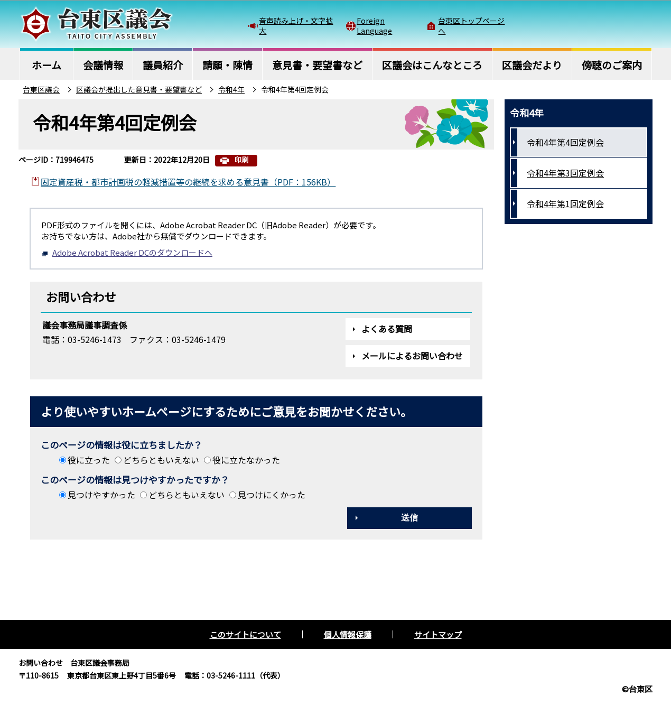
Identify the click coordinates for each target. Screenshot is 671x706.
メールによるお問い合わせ (412, 355)
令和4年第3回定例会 (565, 172)
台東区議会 (41, 89)
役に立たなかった (246, 459)
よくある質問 (386, 328)
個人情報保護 (347, 634)
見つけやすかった (101, 494)
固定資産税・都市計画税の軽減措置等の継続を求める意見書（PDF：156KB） (188, 181)
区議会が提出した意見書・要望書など (139, 89)
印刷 (241, 160)
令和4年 (231, 89)
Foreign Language (374, 25)
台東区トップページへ (471, 25)
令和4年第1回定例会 (565, 203)
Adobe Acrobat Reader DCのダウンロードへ (126, 252)
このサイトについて (245, 634)
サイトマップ (438, 634)
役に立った (89, 459)
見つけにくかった (271, 494)
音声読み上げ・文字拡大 (296, 25)
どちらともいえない (161, 459)
